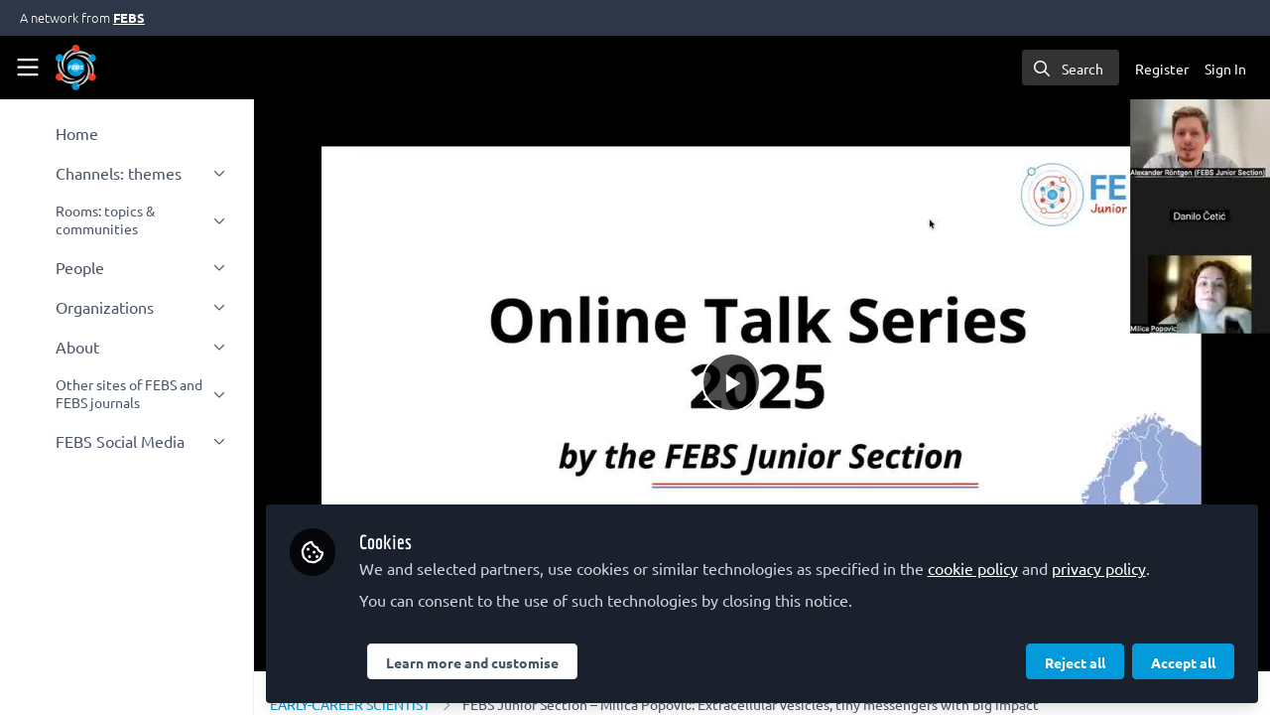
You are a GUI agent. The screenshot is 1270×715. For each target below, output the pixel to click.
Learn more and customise (472, 662)
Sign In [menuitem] (1225, 68)
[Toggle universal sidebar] (28, 67)
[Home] (76, 67)
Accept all (1183, 662)
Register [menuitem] (1162, 68)
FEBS (129, 17)
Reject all (1075, 662)
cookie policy (973, 568)
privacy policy (1099, 568)
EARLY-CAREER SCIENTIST (350, 704)
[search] (1070, 67)
